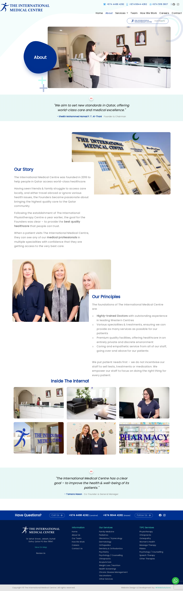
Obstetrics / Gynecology (110, 538)
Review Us (40, 553)
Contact (177, 13)
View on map (41, 547)
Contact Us (77, 548)
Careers (164, 13)
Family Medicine (106, 531)
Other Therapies (147, 558)
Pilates (142, 548)
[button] (121, 13)
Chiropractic (105, 558)
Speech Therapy (147, 555)
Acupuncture (105, 562)
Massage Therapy (147, 545)
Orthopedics (105, 545)
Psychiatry (104, 552)
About (108, 13)
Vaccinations (105, 575)
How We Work (148, 13)
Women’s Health (147, 541)
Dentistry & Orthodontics (111, 548)
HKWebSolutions (163, 587)
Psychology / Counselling (111, 555)
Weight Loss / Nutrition (109, 565)
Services (121, 13)
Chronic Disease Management (113, 572)
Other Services (106, 579)
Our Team (76, 538)
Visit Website (148, 21)
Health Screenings (107, 568)
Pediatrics (103, 535)
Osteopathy (145, 538)
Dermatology (105, 541)
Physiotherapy (146, 531)
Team (133, 13)
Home (99, 13)
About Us (76, 535)
